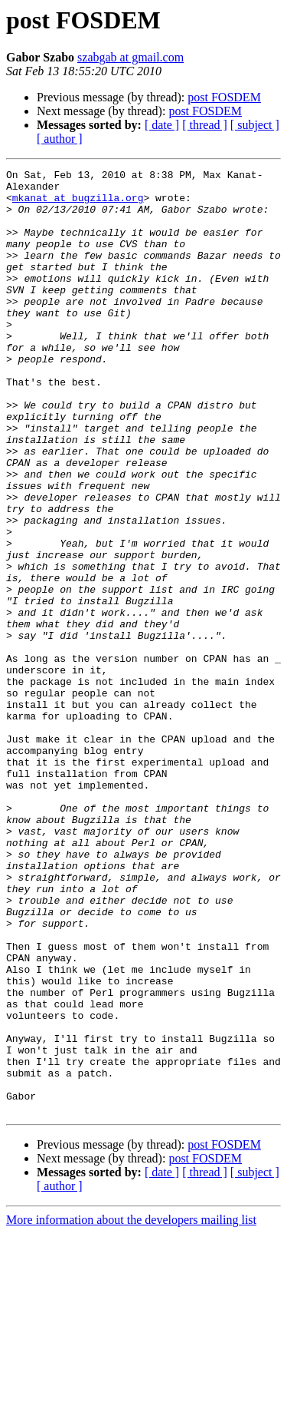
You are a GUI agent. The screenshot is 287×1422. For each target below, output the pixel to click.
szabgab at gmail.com (130, 57)
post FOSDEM (224, 97)
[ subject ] (254, 124)
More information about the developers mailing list (131, 1408)
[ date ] (162, 124)
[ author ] (60, 138)
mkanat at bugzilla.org (78, 204)
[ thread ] (204, 124)
